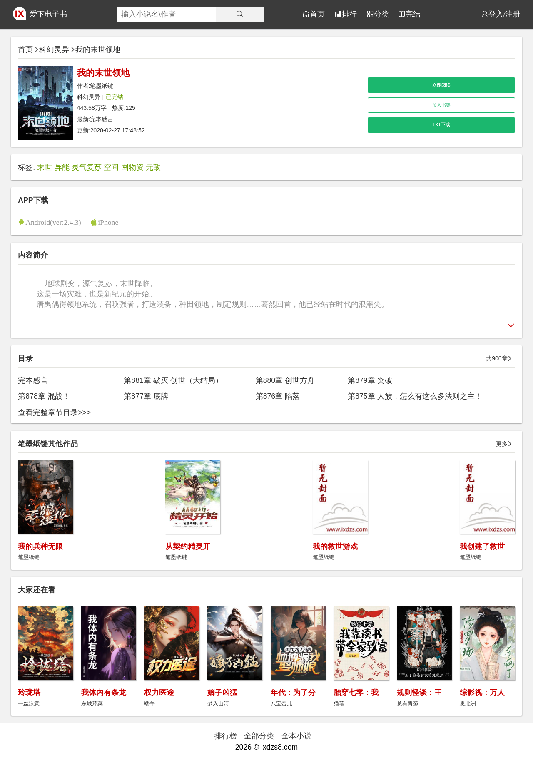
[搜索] (240, 14)
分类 (381, 13)
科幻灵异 (54, 49)
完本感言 (101, 119)
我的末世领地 (97, 49)
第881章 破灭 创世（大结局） (173, 380)
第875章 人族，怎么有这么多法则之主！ (415, 396)
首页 (317, 13)
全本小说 (296, 736)
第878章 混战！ (44, 396)
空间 (111, 167)
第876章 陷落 (278, 396)
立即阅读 (441, 84)
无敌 (153, 167)
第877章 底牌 (146, 396)
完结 (413, 13)
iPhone (108, 222)
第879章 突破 (370, 380)
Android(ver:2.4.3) (53, 222)
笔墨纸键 (101, 85)
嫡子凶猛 (222, 692)
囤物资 (132, 167)
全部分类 (259, 736)
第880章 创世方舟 (285, 380)
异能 (62, 167)
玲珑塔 (29, 692)
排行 (349, 13)
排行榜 (225, 736)
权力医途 (159, 692)
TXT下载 (441, 124)
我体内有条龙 (103, 692)
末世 (44, 167)
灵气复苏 (87, 167)
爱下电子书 (48, 14)
